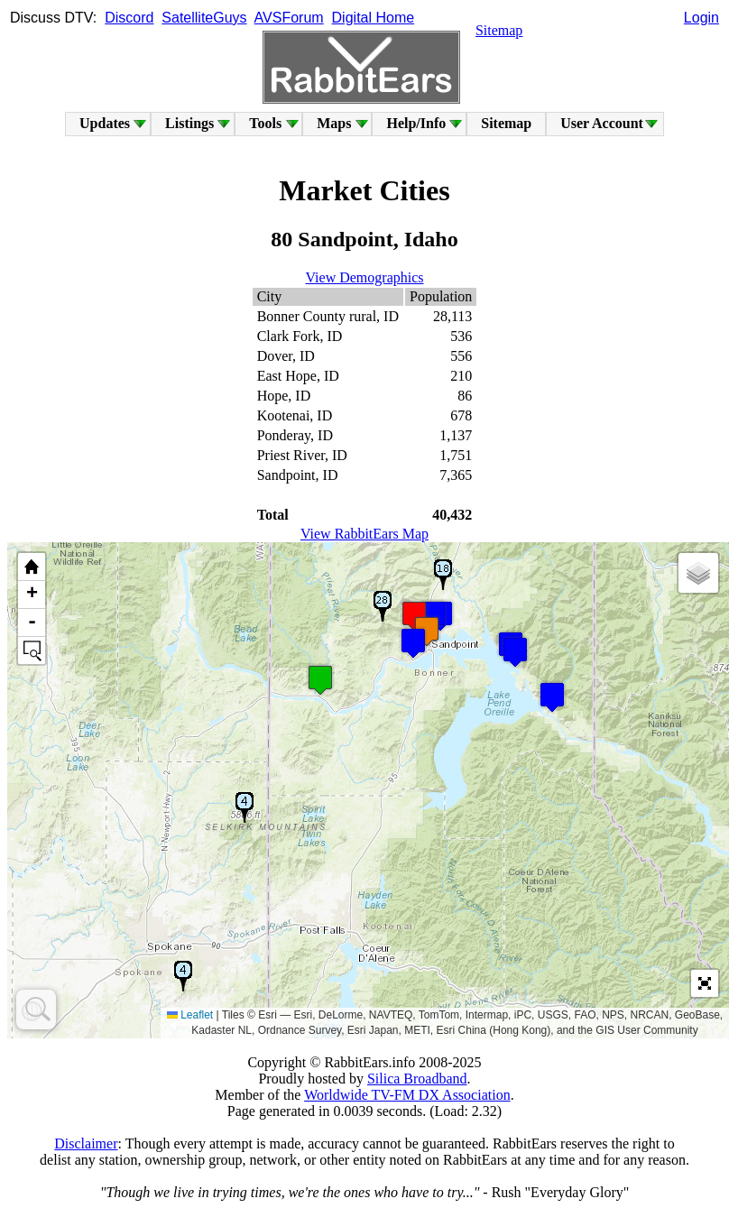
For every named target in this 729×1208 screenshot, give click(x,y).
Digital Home (373, 17)
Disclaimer (85, 1143)
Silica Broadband (417, 1078)
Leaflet (190, 1015)
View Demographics (365, 277)
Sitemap (498, 30)
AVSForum (289, 17)
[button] (515, 652)
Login (701, 17)
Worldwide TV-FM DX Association (407, 1094)
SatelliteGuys (203, 17)
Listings (189, 123)
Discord (129, 17)
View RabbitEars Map (364, 533)
